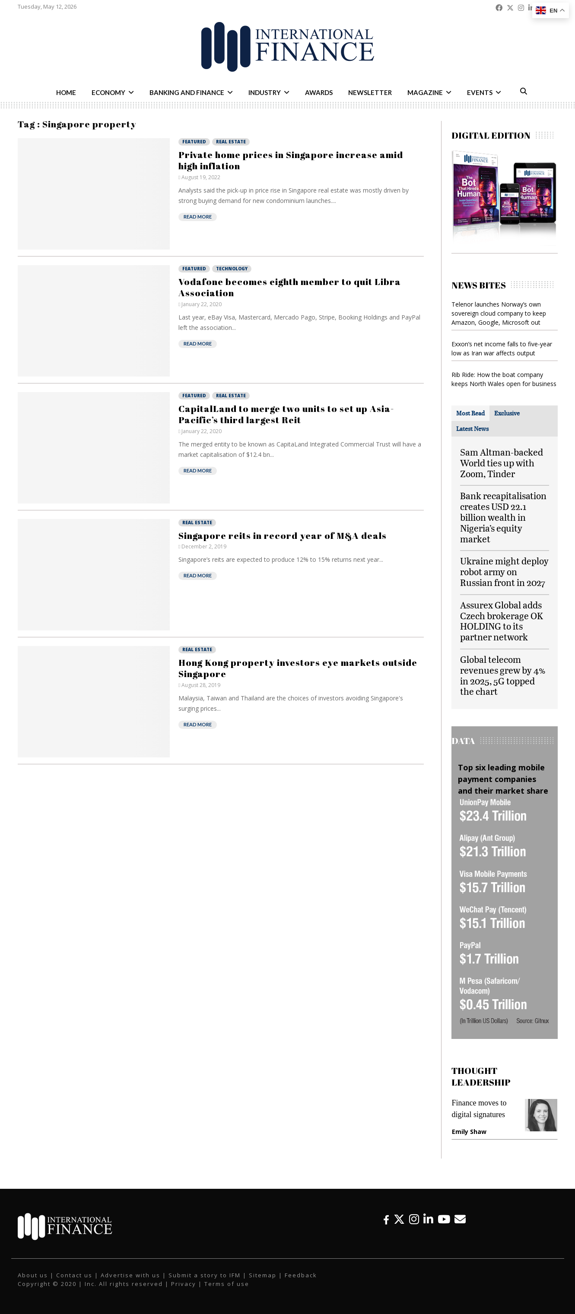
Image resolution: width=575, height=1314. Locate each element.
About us (33, 1275)
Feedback (301, 1275)
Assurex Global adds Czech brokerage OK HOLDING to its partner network (501, 620)
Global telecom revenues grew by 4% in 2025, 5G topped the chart (503, 675)
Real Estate (231, 142)
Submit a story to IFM (204, 1275)
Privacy (183, 1284)
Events (479, 92)
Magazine (425, 92)
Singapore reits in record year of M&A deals (282, 535)
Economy (108, 92)
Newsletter (370, 92)
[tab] (470, 413)
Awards (319, 92)
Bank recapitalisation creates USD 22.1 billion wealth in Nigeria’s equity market (503, 517)
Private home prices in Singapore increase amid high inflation (290, 160)
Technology (232, 269)
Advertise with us (130, 1275)
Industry (264, 92)
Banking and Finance (186, 92)
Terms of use (226, 1284)
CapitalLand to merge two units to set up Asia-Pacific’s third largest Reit (286, 414)
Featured (194, 142)
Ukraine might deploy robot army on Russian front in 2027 (504, 571)
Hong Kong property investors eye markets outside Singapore (297, 668)
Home (66, 92)
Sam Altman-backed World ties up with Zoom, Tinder (501, 463)
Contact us (74, 1275)
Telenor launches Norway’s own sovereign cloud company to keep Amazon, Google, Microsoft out (498, 313)
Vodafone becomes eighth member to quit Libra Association (289, 287)
